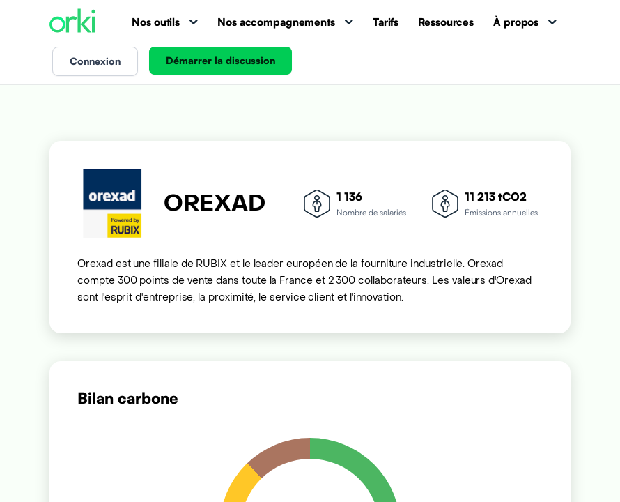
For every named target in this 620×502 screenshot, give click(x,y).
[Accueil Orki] (72, 22)
